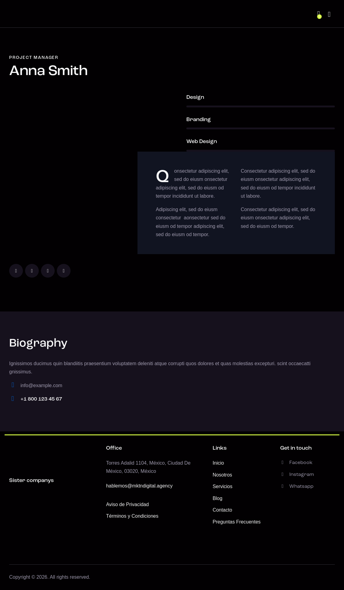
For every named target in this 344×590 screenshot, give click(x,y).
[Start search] (329, 15)
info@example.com (41, 385)
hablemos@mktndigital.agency (139, 485)
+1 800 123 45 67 (41, 399)
